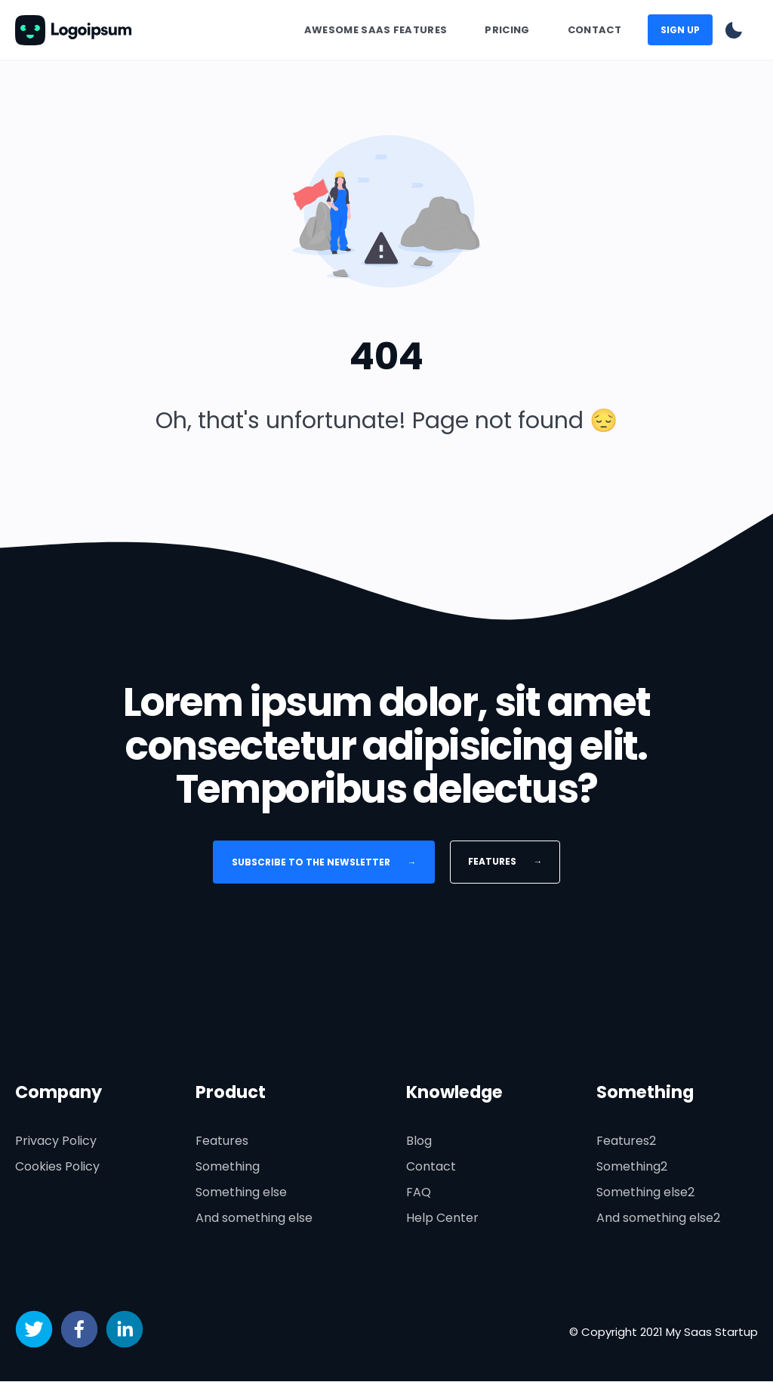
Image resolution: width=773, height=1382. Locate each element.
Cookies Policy (57, 1167)
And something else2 (658, 1218)
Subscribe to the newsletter (324, 862)
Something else (241, 1193)
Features (505, 861)
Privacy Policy (56, 1141)
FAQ (418, 1193)
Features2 (626, 1141)
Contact (594, 30)
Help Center (442, 1218)
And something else (254, 1218)
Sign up (680, 29)
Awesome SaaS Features (376, 30)
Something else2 (645, 1193)
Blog (419, 1141)
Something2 (631, 1167)
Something (228, 1167)
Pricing (507, 30)
